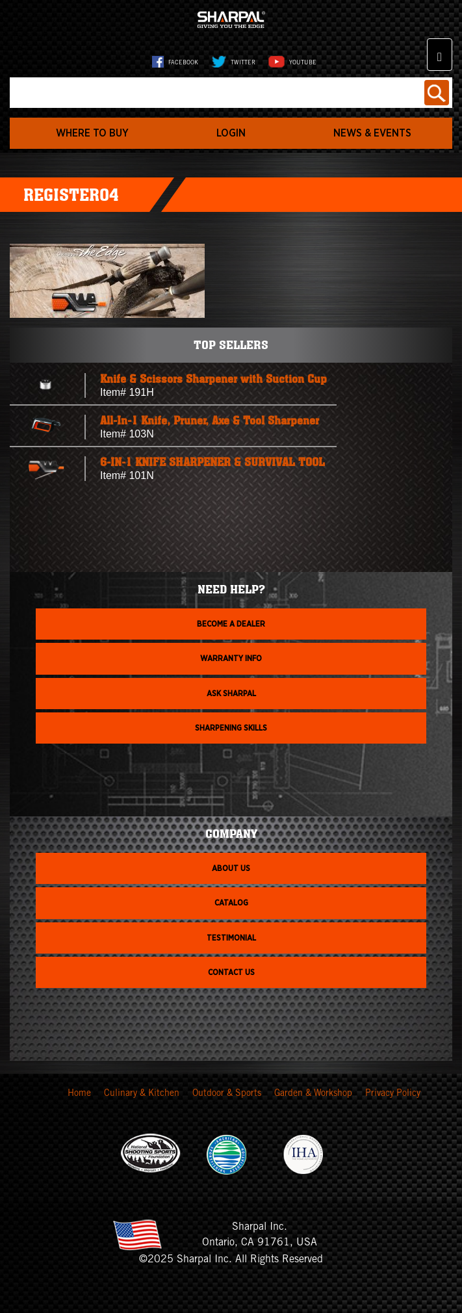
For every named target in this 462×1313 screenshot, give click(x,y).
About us (231, 868)
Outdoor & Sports (226, 1093)
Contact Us (231, 972)
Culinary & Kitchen (141, 1093)
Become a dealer (231, 624)
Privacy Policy (392, 1093)
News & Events (372, 133)
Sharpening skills (231, 728)
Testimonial (231, 938)
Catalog (231, 903)
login (231, 133)
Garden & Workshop (313, 1093)
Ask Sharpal (231, 693)
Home (79, 1093)
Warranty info (231, 658)
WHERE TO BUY (92, 133)
